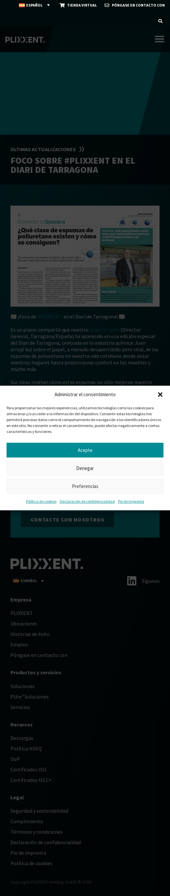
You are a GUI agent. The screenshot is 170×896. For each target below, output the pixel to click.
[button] (160, 394)
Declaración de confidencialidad (87, 501)
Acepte (85, 450)
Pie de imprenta (131, 501)
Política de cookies (41, 501)
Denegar (85, 468)
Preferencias (85, 486)
